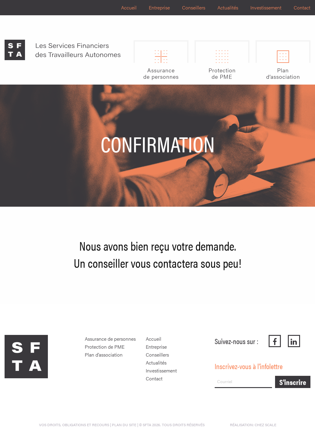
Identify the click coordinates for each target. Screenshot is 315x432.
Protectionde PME (222, 73)
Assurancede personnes (161, 73)
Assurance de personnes (110, 338)
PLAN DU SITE (124, 424)
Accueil (129, 7)
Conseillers (193, 7)
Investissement (265, 7)
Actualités (227, 7)
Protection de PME (104, 346)
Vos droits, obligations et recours (74, 424)
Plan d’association (104, 354)
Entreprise (159, 7)
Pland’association (283, 73)
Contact (302, 7)
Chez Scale (265, 424)
